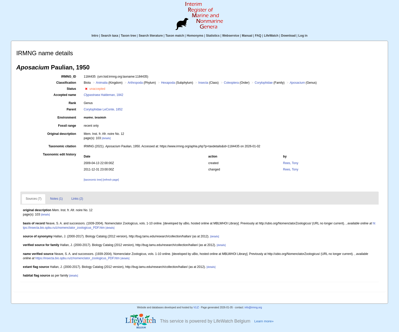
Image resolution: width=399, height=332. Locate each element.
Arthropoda (135, 82)
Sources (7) (33, 198)
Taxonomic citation (62, 146)
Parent (71, 109)
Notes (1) (56, 198)
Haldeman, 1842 (103, 95)
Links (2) (77, 198)
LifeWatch (271, 35)
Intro (95, 35)
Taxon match (174, 35)
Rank (72, 103)
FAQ (258, 35)
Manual (247, 35)
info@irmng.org (253, 307)
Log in (302, 35)
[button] (86, 88)
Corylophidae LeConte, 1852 (103, 109)
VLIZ (196, 307)
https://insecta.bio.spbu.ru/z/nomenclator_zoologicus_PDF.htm (77, 258)
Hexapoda (168, 82)
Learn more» (264, 321)
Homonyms (195, 35)
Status (71, 89)
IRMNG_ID (68, 76)
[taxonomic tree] (93, 179)
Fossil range (67, 125)
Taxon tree (128, 35)
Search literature (151, 35)
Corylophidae (264, 82)
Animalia (102, 82)
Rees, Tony (290, 163)
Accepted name (64, 95)
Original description (61, 134)
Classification (66, 82)
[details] (106, 138)
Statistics (212, 35)
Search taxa (109, 35)
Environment (67, 117)
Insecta (203, 82)
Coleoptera (231, 82)
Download (288, 35)
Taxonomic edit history (59, 154)
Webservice (230, 35)
